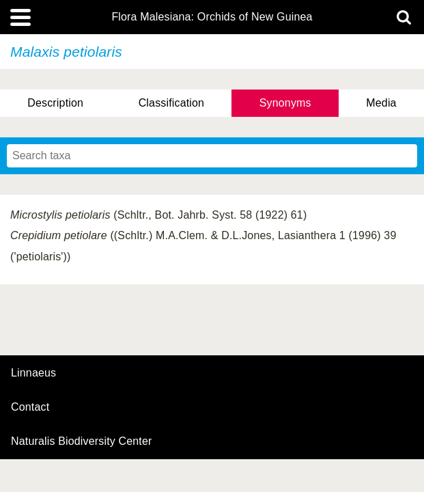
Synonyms (285, 103)
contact (30, 407)
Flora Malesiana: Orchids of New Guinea (211, 17)
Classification (172, 103)
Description (55, 103)
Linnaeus (33, 373)
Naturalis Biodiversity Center (81, 441)
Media (381, 103)
